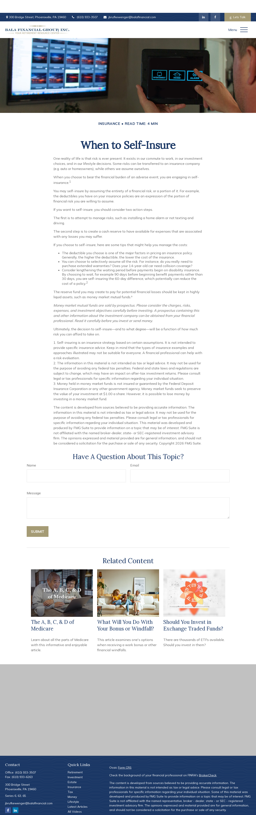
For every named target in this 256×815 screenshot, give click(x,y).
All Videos (75, 799)
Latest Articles (78, 794)
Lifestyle (73, 789)
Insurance (74, 774)
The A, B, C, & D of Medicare (52, 612)
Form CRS (125, 755)
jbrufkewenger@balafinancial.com (129, 4)
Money (72, 784)
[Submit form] (37, 518)
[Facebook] (215, 4)
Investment (75, 764)
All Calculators (78, 804)
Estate (72, 769)
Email (134, 452)
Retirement (75, 759)
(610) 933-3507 (84, 4)
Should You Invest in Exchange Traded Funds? (193, 612)
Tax (70, 779)
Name (31, 452)
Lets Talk (238, 4)
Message (34, 480)
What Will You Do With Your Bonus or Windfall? (125, 612)
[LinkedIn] (203, 4)
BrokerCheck (208, 762)
